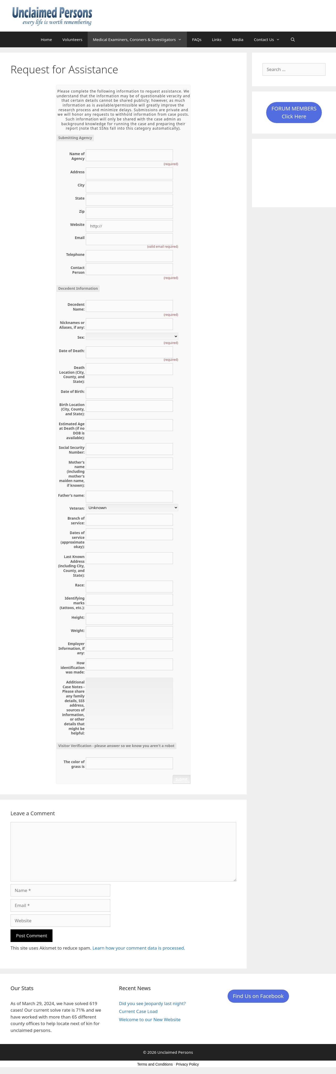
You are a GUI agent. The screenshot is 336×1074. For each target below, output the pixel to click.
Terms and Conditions (155, 1064)
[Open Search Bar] (293, 39)
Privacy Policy (187, 1064)
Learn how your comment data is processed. (138, 948)
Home (46, 39)
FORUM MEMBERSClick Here (293, 112)
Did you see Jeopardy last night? (152, 1003)
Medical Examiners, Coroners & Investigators (140, 39)
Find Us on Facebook (258, 996)
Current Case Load (138, 1011)
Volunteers (72, 39)
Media (238, 39)
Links (216, 39)
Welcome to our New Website (150, 1019)
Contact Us (269, 39)
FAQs (197, 39)
